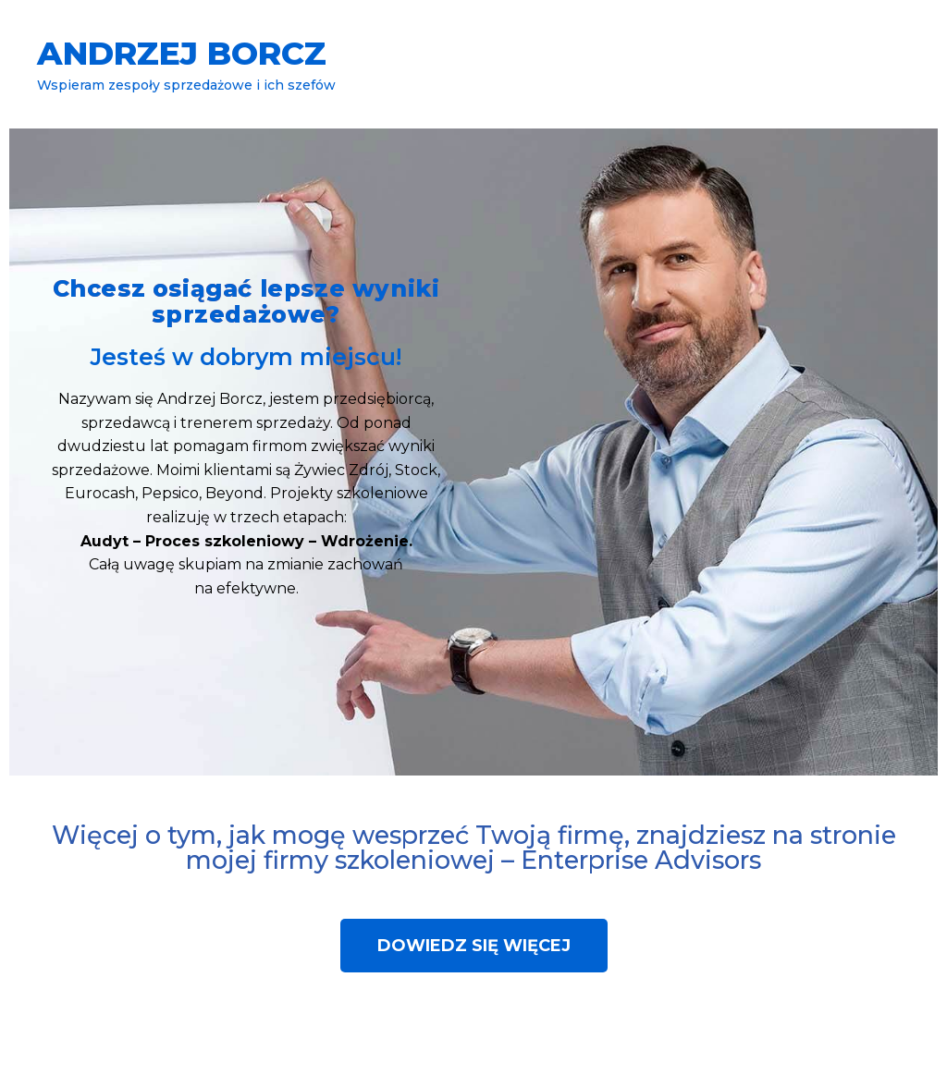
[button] (474, 945)
